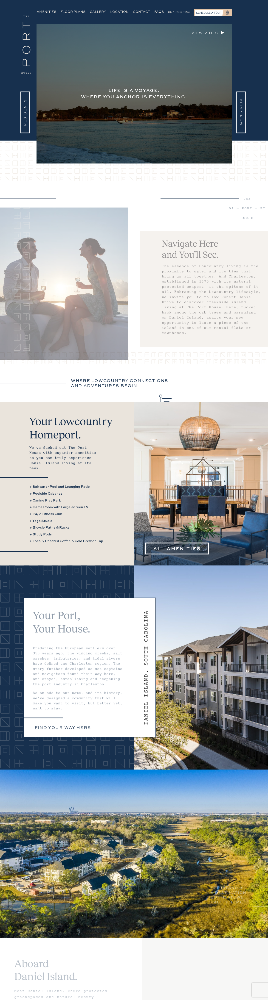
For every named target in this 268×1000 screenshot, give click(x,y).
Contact (141, 11)
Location (119, 11)
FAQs (159, 11)
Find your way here (63, 729)
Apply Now (241, 112)
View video (205, 33)
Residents (25, 112)
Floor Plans (73, 11)
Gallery (98, 11)
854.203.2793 (179, 11)
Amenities (46, 11)
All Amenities (177, 548)
